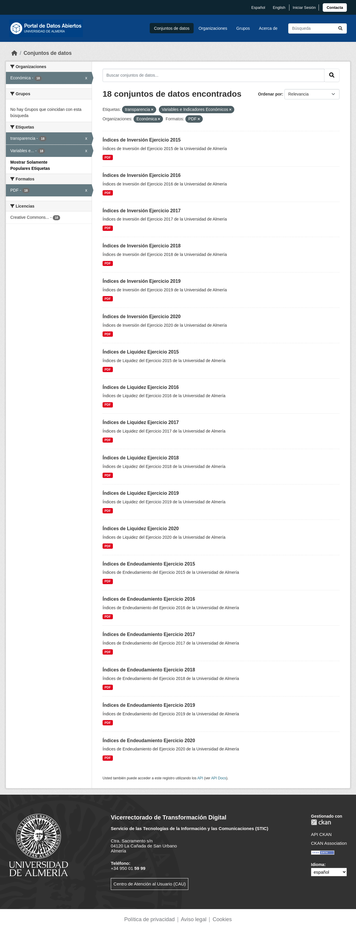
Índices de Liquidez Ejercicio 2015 (141, 351)
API (200, 778)
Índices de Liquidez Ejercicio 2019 (141, 493)
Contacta (335, 7)
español (258, 7)
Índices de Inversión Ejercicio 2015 (142, 139)
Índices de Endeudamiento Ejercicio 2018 (149, 669)
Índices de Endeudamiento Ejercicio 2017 (149, 634)
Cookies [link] (222, 919)
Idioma (317, 864)
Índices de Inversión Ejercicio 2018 (142, 245)
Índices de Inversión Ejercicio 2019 (142, 281)
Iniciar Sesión (304, 7)
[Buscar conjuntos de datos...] (317, 28)
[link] (335, 7)
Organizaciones (213, 28)
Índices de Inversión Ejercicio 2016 (142, 175)
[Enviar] (340, 28)
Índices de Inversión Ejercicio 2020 (142, 316)
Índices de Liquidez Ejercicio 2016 (141, 387)
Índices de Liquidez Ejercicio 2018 (141, 457)
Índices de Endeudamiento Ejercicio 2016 (149, 599)
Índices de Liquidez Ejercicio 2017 (141, 422)
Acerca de (268, 28)
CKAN (321, 822)
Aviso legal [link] (194, 919)
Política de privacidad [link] (149, 919)
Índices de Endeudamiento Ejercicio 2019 (149, 705)
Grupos (243, 28)
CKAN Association (329, 843)
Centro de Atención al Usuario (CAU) (149, 883)
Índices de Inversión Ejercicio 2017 (142, 210)
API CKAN (321, 834)
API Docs (218, 778)
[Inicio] (14, 53)
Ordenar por (270, 94)
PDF (108, 157)
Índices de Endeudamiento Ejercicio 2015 (149, 563)
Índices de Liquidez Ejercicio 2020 (141, 528)
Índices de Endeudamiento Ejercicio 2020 (149, 740)
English (279, 7)
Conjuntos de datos (171, 28)
